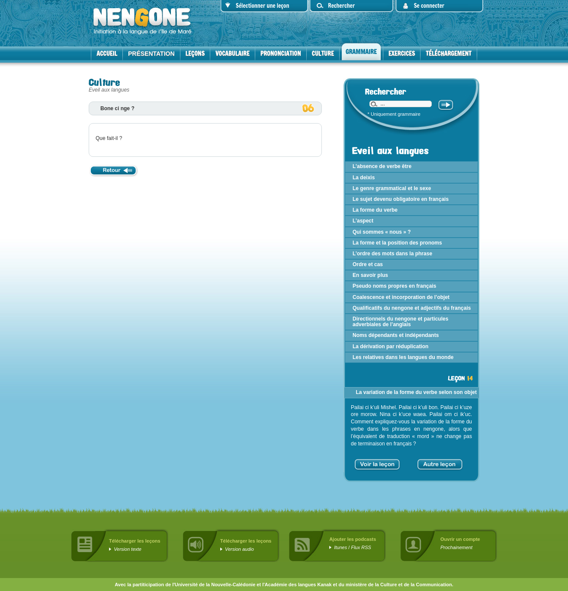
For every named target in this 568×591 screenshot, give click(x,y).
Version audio (239, 549)
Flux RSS (361, 547)
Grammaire (361, 52)
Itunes (340, 547)
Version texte (127, 549)
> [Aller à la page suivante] (460, 461)
